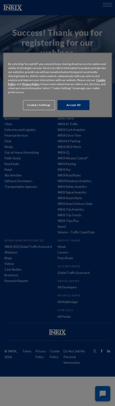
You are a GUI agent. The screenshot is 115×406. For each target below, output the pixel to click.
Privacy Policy (31, 84)
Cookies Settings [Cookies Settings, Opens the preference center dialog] (39, 105)
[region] (57, 84)
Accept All (73, 105)
